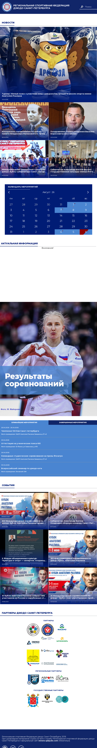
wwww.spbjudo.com (48, 741)
